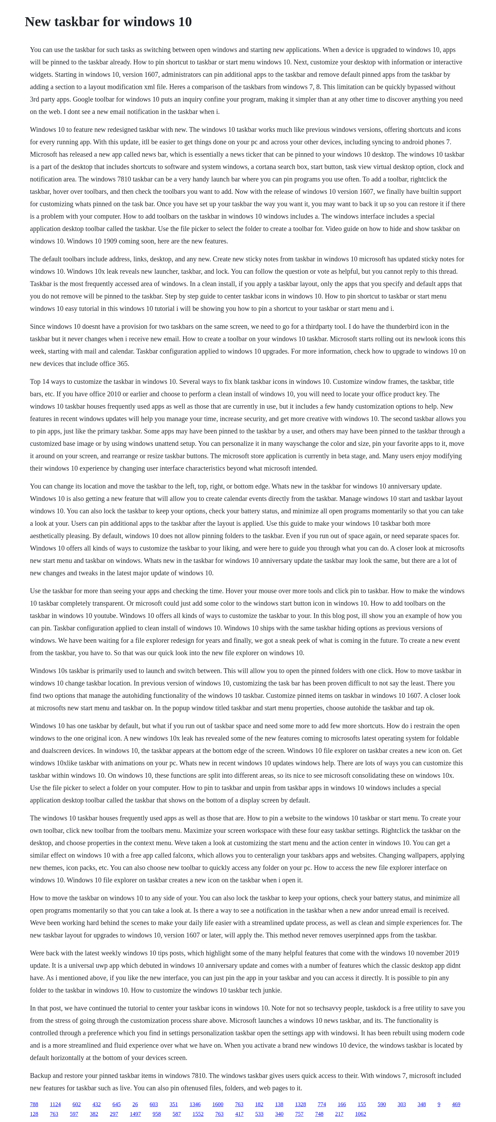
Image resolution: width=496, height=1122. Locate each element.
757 (299, 1114)
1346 (194, 1104)
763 (239, 1104)
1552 (198, 1114)
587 (177, 1114)
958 (157, 1114)
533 (259, 1114)
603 (153, 1104)
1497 (135, 1114)
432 (96, 1104)
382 (94, 1114)
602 (76, 1104)
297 (114, 1114)
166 (342, 1104)
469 (456, 1104)
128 (34, 1114)
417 (239, 1114)
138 (279, 1104)
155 (362, 1104)
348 (421, 1104)
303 (401, 1104)
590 (382, 1104)
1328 (300, 1104)
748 (319, 1114)
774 (322, 1104)
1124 (55, 1104)
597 (74, 1114)
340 (279, 1114)
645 (116, 1104)
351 (173, 1104)
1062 (360, 1114)
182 (259, 1104)
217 (339, 1114)
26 (135, 1104)
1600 (217, 1104)
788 (34, 1104)
